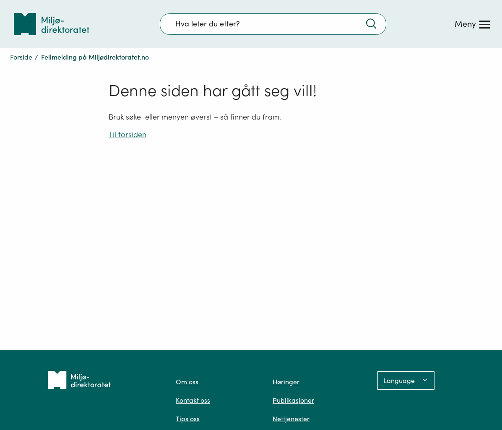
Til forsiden (127, 134)
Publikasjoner (293, 400)
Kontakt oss (193, 400)
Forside (21, 57)
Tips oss (188, 418)
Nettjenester (291, 418)
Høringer (286, 382)
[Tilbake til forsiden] (51, 24)
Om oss (187, 382)
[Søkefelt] (273, 23)
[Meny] (472, 23)
